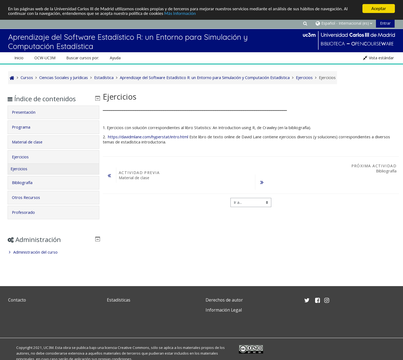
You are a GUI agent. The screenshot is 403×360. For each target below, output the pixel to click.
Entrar (385, 23)
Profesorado (27, 212)
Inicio (19, 57)
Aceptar (378, 8)
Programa (25, 127)
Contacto (17, 300)
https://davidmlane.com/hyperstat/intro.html (148, 136)
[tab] (53, 112)
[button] (305, 23)
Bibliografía (26, 182)
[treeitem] (53, 252)
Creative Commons (133, 347)
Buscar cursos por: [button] (82, 57)
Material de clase (31, 142)
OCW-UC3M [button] (44, 57)
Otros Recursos (30, 197)
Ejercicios (24, 156)
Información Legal (224, 310)
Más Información (180, 13)
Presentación (27, 112)
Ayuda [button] (115, 57)
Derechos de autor (224, 300)
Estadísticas (118, 300)
